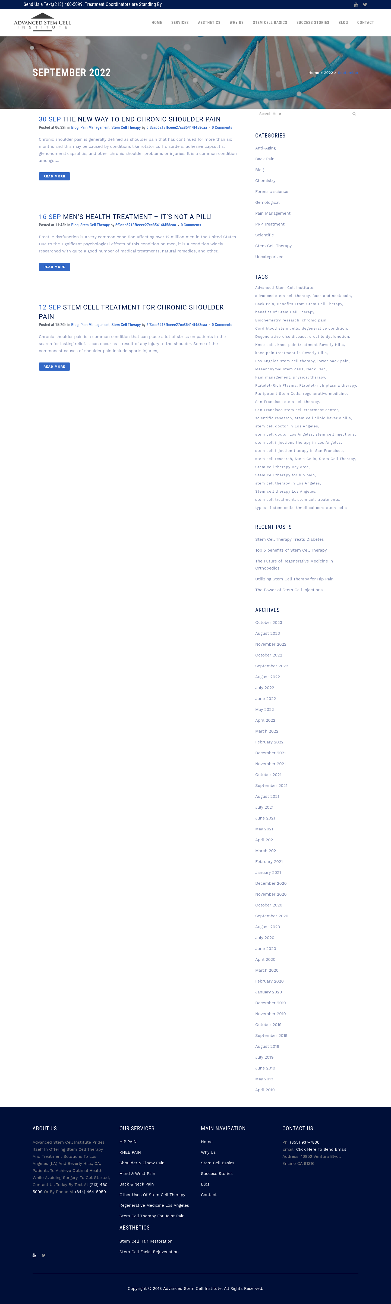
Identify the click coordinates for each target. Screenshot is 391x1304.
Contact (209, 1194)
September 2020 (271, 916)
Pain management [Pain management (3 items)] (272, 377)
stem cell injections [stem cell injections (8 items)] (335, 434)
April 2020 (265, 959)
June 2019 (265, 1068)
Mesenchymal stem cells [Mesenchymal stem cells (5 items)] (279, 369)
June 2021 (265, 818)
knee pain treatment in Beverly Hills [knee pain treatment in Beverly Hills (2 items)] (291, 353)
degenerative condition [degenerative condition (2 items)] (324, 328)
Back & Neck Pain (136, 1184)
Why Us (208, 1152)
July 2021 (264, 807)
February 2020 (269, 981)
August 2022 (267, 676)
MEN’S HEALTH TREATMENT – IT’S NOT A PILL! (137, 217)
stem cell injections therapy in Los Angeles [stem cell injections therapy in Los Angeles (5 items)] (298, 442)
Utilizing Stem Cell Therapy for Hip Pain (294, 579)
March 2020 (267, 970)
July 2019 (264, 1057)
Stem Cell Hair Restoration (145, 1241)
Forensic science (271, 191)
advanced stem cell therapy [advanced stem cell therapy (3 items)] (282, 296)
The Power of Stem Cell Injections (289, 589)
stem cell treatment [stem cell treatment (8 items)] (275, 500)
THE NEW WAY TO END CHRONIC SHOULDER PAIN (142, 119)
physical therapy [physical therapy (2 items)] (309, 377)
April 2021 (265, 839)
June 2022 (265, 698)
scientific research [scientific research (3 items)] (273, 418)
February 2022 (269, 742)
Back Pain (265, 159)
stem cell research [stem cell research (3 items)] (273, 459)
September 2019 (271, 1035)
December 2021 (270, 752)
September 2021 (271, 785)
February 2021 (269, 861)
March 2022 (266, 731)
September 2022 (271, 666)
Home (313, 72)
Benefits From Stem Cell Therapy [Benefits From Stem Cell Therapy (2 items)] (309, 304)
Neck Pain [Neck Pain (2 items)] (316, 369)
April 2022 (265, 720)
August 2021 (267, 796)
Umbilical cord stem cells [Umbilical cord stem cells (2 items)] (321, 508)
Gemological (267, 202)
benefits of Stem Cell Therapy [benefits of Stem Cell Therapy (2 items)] (284, 312)
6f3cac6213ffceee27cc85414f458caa (176, 127)
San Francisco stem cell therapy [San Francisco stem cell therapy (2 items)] (287, 402)
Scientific (264, 235)
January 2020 (268, 992)
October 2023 (268, 622)
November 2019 (270, 1013)
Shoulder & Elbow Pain (142, 1163)
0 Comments (222, 127)
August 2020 (267, 926)
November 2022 (270, 644)
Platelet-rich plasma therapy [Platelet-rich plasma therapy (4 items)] (327, 385)
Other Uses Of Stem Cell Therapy (152, 1194)
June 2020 (265, 948)
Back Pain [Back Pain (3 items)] (264, 304)
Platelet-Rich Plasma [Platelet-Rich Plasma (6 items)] (276, 385)
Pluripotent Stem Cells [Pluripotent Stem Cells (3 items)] (278, 394)
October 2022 (268, 655)
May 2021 (264, 829)
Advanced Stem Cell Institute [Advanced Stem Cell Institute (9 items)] (284, 288)
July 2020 (264, 937)
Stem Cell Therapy (126, 127)
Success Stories (217, 1173)
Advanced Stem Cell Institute (192, 1288)
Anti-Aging (265, 148)
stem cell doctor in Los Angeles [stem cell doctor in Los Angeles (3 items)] (286, 426)
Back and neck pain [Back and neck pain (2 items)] (332, 296)
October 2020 (268, 905)
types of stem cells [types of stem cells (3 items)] (274, 508)
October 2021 (268, 774)
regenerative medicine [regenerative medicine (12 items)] (325, 394)
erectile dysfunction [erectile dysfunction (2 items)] (329, 336)
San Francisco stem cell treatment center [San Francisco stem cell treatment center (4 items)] (296, 410)
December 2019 (270, 1002)
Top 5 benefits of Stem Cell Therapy (291, 550)
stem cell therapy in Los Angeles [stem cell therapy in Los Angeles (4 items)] (287, 483)
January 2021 (268, 872)
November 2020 (271, 894)
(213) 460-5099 (68, 4)
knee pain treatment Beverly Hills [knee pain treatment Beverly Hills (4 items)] (311, 345)
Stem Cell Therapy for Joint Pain (152, 1216)
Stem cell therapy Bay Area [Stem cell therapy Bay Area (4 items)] (282, 467)
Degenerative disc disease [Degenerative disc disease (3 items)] (281, 336)
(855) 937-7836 (304, 1142)
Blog (74, 127)
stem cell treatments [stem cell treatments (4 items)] (318, 500)
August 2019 (267, 1046)
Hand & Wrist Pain (137, 1173)
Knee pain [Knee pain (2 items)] (265, 345)
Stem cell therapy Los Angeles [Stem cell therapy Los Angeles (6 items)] (285, 491)
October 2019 (268, 1024)
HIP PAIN (128, 1141)
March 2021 (266, 850)
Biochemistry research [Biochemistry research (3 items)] (277, 320)
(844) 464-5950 (90, 1191)
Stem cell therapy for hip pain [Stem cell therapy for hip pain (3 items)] (285, 475)
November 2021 (270, 763)
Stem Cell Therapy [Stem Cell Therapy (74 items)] (337, 459)
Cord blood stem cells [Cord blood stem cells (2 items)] (277, 328)
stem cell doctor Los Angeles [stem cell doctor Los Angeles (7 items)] (284, 434)
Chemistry (265, 180)
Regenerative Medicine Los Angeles (154, 1205)
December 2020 (271, 883)
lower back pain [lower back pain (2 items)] (333, 361)
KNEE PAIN (130, 1152)
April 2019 (265, 1089)
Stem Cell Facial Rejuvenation (149, 1251)
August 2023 (267, 633)
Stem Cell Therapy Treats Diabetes (289, 539)
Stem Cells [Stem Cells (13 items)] (305, 459)
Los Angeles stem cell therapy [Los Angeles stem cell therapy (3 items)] (285, 361)
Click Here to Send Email (321, 1149)
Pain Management (95, 127)
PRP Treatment (270, 224)
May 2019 (264, 1079)
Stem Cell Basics (217, 1163)
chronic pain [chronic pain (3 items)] (314, 320)
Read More (54, 176)
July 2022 (264, 687)
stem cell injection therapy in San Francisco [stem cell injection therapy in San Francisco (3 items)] (299, 451)
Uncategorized (269, 256)
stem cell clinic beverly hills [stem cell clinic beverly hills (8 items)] (323, 418)
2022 (328, 72)
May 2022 (264, 709)
